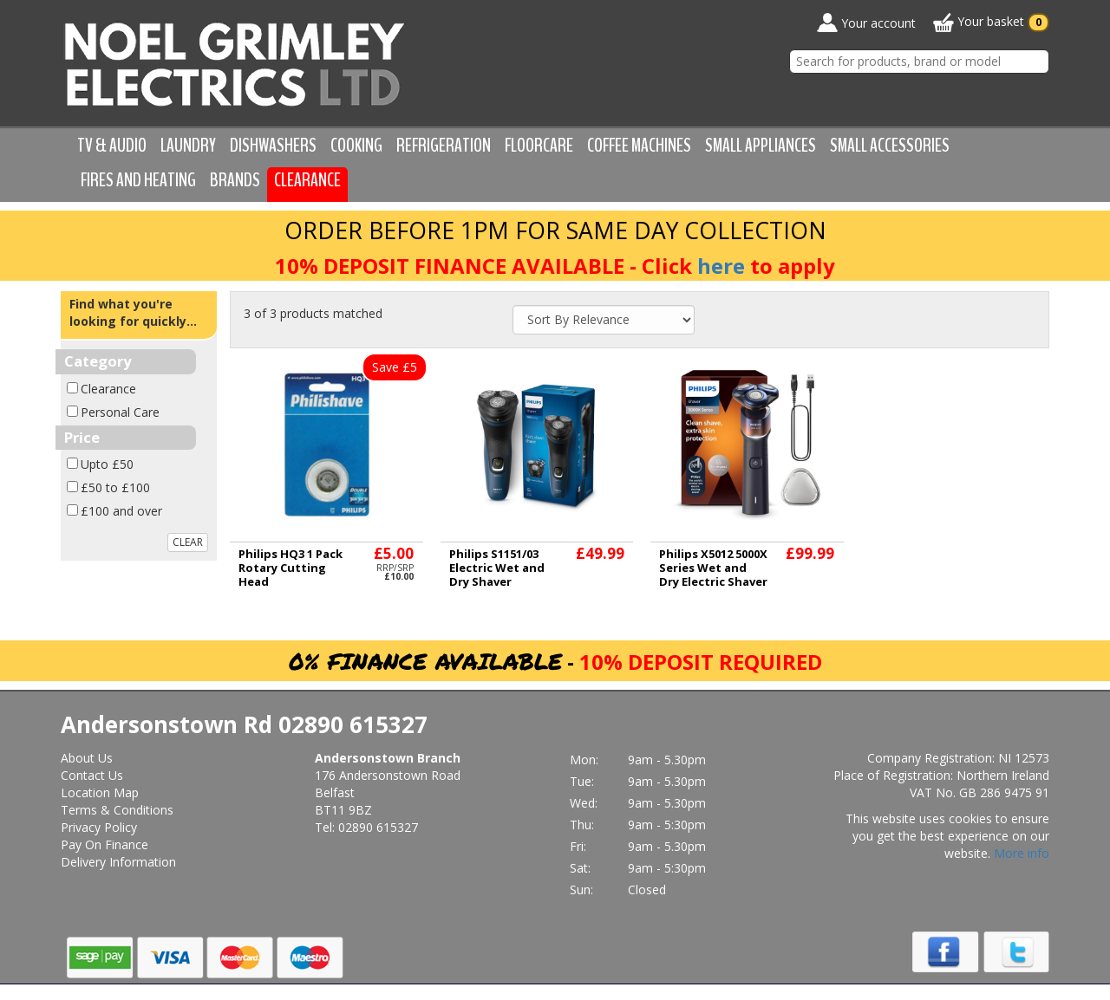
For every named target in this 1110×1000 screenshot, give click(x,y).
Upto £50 (107, 464)
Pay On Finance (104, 844)
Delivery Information (118, 862)
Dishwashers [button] (273, 146)
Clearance (307, 180)
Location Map (100, 792)
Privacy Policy (99, 827)
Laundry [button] (188, 146)
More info (1021, 853)
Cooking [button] (356, 146)
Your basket (991, 22)
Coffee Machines (639, 146)
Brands (235, 180)
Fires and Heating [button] (138, 180)
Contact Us (92, 775)
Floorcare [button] (539, 146)
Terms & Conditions (117, 810)
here (721, 265)
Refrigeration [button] (443, 146)
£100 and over (121, 511)
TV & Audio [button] (112, 146)
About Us (87, 758)
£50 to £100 (115, 487)
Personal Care (120, 412)
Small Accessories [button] (890, 146)
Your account (866, 22)
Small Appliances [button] (760, 146)
